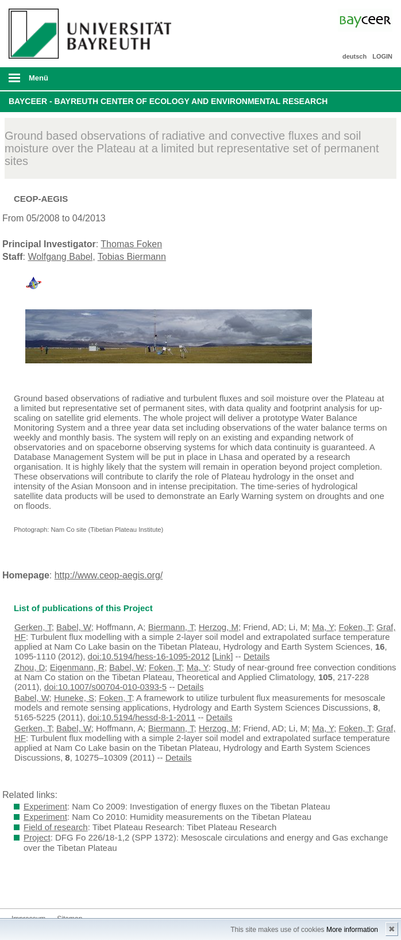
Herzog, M (218, 627)
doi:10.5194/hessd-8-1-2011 (142, 717)
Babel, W (73, 627)
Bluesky (20, 887)
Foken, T (355, 627)
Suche (354, 79)
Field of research (56, 827)
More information (352, 930)
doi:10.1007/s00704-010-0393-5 (105, 687)
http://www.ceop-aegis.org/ (109, 575)
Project (37, 837)
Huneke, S (74, 698)
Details (257, 656)
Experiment (45, 806)
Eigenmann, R (77, 667)
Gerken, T (33, 627)
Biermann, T (171, 627)
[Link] (222, 656)
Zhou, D (29, 667)
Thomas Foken (131, 244)
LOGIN (382, 56)
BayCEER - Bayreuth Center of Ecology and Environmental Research (168, 101)
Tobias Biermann (132, 257)
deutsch (354, 56)
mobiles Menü (88, 81)
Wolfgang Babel (60, 257)
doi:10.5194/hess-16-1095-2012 (149, 656)
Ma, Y (323, 627)
